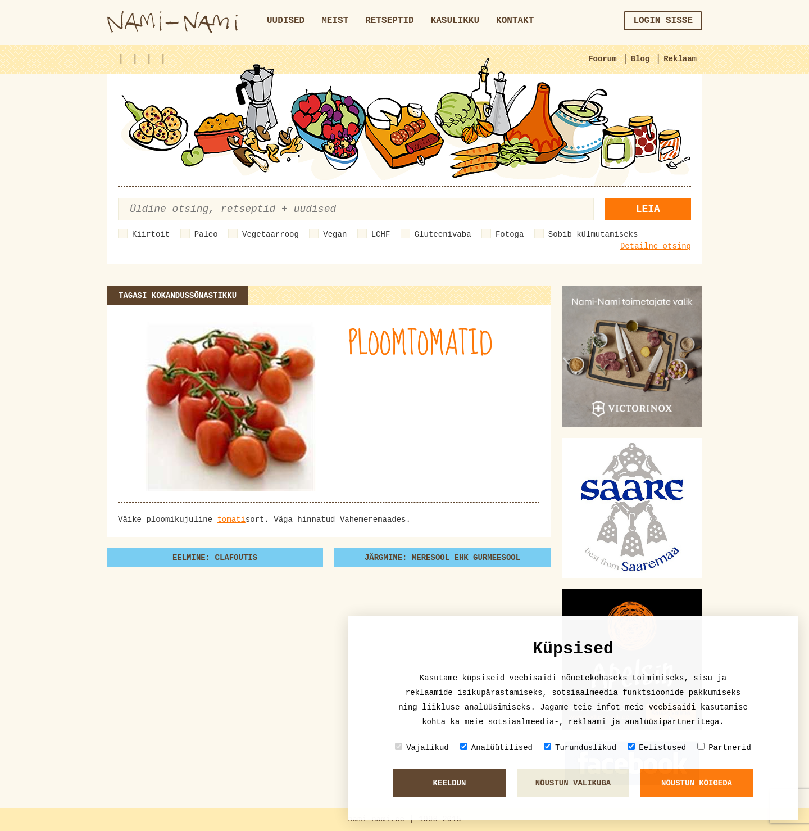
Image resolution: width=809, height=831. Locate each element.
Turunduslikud (580, 747)
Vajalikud (422, 747)
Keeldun (449, 783)
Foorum (602, 59)
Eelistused (657, 747)
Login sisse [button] (663, 21)
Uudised (285, 21)
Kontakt (515, 21)
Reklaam (680, 59)
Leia (648, 209)
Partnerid (724, 747)
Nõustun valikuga (573, 783)
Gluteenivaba (443, 234)
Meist (334, 21)
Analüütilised (496, 747)
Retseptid (389, 21)
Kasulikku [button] (455, 21)
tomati (231, 519)
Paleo (206, 234)
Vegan (335, 234)
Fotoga (510, 234)
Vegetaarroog (270, 234)
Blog (640, 59)
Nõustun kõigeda (696, 783)
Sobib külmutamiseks (593, 234)
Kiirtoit (151, 234)
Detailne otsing (655, 246)
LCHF (380, 234)
